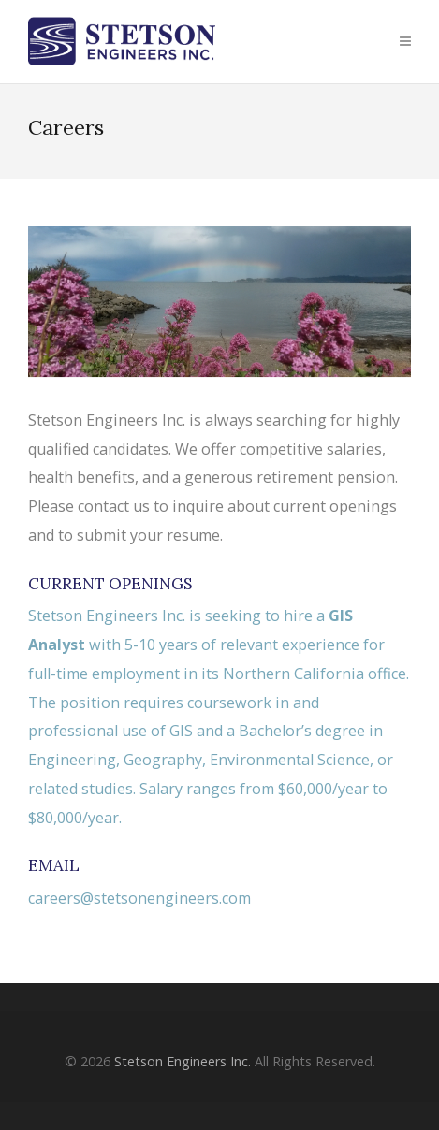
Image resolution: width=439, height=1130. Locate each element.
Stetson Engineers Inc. (182, 1061)
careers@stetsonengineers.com (139, 898)
